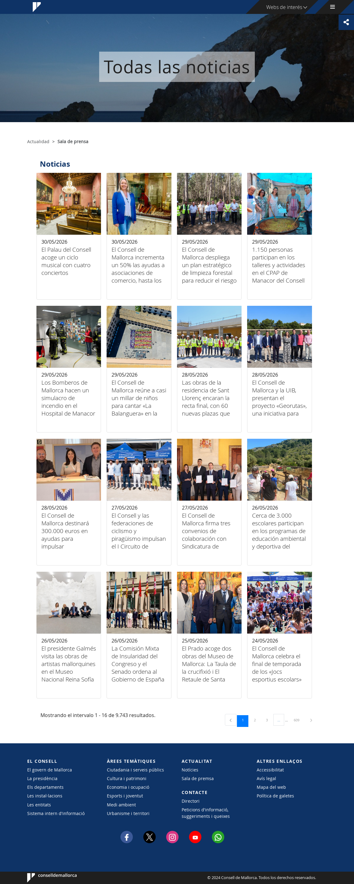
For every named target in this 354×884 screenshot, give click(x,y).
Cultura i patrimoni (126, 778)
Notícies (190, 770)
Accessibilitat (270, 770)
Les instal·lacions (44, 796)
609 (298, 719)
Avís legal (266, 778)
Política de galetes (275, 796)
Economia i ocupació (128, 787)
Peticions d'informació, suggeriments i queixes (206, 813)
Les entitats (39, 805)
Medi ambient (121, 805)
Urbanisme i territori (128, 813)
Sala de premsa (198, 778)
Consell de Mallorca (46, 878)
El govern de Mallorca (49, 770)
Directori (191, 801)
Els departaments (45, 787)
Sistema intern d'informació (56, 813)
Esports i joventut (125, 796)
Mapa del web (271, 787)
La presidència (42, 778)
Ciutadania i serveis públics (135, 770)
